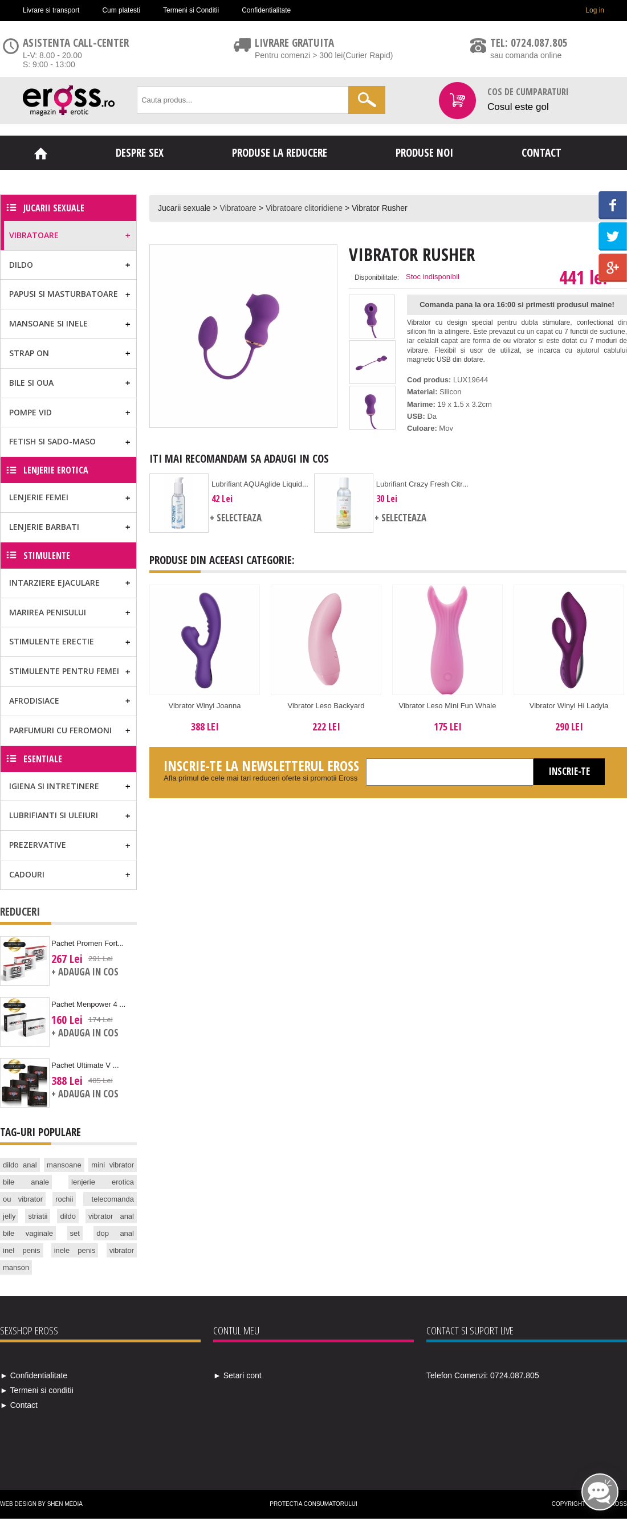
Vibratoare (238, 208)
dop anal (115, 1233)
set (75, 1233)
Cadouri (26, 874)
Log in (594, 10)
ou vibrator (23, 1199)
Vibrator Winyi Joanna (205, 705)
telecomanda (113, 1199)
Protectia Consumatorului (313, 1504)
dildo (67, 1216)
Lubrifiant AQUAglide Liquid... (259, 484)
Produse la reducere (279, 152)
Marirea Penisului (47, 612)
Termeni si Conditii (191, 10)
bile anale (26, 1182)
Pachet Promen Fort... (87, 943)
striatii (37, 1216)
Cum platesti (121, 10)
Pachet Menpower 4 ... (88, 1004)
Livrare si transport (51, 10)
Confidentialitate (266, 10)
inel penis (21, 1250)
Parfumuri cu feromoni (60, 730)
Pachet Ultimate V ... (85, 1065)
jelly (9, 1216)
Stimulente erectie (51, 641)
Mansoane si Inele (48, 323)
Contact (541, 152)
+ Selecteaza (236, 517)
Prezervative (37, 844)
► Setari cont (237, 1375)
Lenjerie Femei (38, 497)
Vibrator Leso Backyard (326, 705)
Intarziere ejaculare (54, 582)
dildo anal (20, 1165)
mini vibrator (112, 1165)
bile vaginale (28, 1233)
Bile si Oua (31, 382)
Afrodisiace (34, 700)
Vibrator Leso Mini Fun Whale (447, 705)
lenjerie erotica (102, 1182)
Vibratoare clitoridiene (304, 208)
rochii (64, 1199)
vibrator (121, 1250)
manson (16, 1267)
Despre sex (140, 152)
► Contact (19, 1405)
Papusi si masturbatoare (63, 293)
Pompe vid (30, 412)
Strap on (29, 353)
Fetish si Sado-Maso (52, 441)
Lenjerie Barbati (44, 526)
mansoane (64, 1165)
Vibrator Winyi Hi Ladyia (569, 705)
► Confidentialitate (33, 1375)
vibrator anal (111, 1216)
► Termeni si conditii (37, 1390)
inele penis (75, 1250)
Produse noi (424, 152)
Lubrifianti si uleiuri (53, 815)
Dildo (21, 264)
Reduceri (20, 911)
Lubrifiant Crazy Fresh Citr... (422, 484)
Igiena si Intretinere (54, 786)
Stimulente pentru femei (64, 670)
